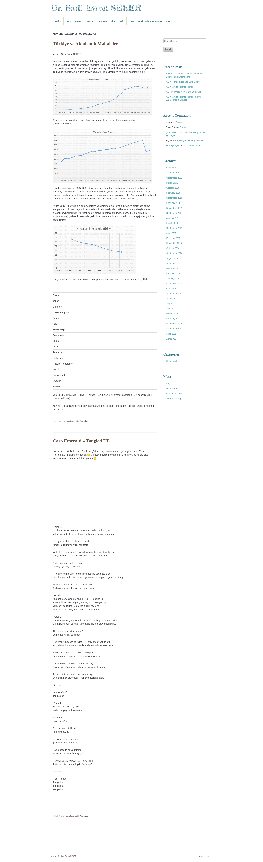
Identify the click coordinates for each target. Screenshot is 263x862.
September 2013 (174, 293)
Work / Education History (150, 21)
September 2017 (174, 213)
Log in (169, 383)
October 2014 (173, 248)
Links (131, 21)
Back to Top (204, 857)
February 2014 (173, 273)
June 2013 (171, 308)
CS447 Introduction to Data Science (183, 92)
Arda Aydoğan (172, 145)
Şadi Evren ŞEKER (175, 132)
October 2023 (173, 167)
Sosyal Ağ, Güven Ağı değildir (188, 140)
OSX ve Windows (191, 145)
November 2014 (174, 243)
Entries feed (172, 388)
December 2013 (174, 283)
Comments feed (174, 393)
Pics (113, 21)
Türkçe (58, 21)
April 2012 (171, 339)
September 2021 (174, 177)
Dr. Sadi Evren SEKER (96, 8)
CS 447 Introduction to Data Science (184, 82)
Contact (79, 21)
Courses (103, 21)
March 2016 (172, 223)
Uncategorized (72, 421)
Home (68, 21)
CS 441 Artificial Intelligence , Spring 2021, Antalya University (184, 98)
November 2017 (174, 208)
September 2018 (174, 198)
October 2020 (173, 188)
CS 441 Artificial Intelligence (179, 87)
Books (121, 21)
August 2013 (172, 298)
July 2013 (171, 303)
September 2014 (174, 253)
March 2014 (172, 268)
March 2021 (172, 183)
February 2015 (173, 238)
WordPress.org (173, 398)
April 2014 (171, 263)
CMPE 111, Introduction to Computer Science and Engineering (184, 75)
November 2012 (174, 323)
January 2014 (173, 278)
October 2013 (173, 288)
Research (91, 21)
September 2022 (174, 172)
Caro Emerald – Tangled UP (81, 441)
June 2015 (171, 233)
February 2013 (173, 318)
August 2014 (172, 258)
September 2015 (174, 228)
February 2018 (173, 203)
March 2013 (172, 313)
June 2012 (171, 334)
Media (169, 21)
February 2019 (173, 193)
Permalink (83, 421)
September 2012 (174, 328)
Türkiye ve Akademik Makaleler (85, 43)
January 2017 (173, 218)
